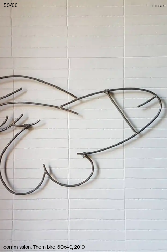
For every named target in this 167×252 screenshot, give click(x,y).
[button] (83, 126)
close (158, 5)
